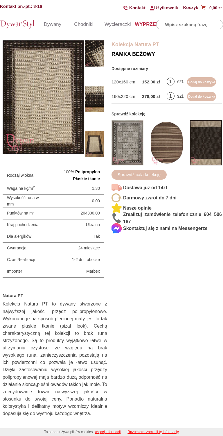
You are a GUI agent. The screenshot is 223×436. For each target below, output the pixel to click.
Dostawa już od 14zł (145, 187)
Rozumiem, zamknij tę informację (153, 432)
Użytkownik (166, 7)
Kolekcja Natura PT (135, 44)
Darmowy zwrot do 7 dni (150, 197)
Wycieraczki (111, 24)
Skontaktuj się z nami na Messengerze (165, 228)
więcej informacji (108, 432)
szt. (180, 81)
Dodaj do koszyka (201, 82)
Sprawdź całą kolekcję (139, 174)
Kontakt (137, 7)
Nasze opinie (137, 208)
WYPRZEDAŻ (141, 24)
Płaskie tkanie (86, 178)
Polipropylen (87, 171)
